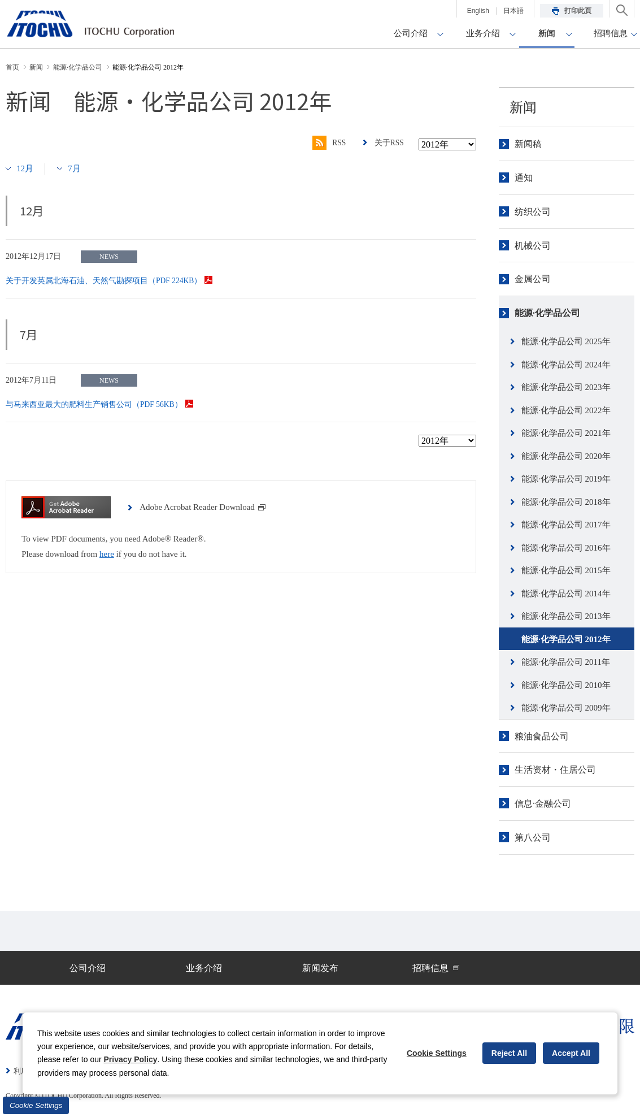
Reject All (509, 1053)
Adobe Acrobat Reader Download (203, 507)
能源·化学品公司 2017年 (566, 524)
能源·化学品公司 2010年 (566, 685)
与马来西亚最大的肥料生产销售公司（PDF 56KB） (100, 404)
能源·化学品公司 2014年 (566, 593)
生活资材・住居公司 (555, 769)
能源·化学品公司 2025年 (566, 341)
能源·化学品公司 (547, 313)
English (478, 11)
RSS (328, 143)
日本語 (513, 11)
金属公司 (533, 279)
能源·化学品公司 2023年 (566, 387)
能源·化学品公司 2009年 (566, 707)
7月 (75, 168)
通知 (524, 178)
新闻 (523, 107)
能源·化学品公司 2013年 (566, 616)
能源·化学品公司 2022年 (566, 410)
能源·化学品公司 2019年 (566, 478)
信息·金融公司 (543, 803)
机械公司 (533, 245)
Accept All (571, 1053)
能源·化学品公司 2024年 (566, 364)
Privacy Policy (131, 1059)
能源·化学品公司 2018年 (566, 501)
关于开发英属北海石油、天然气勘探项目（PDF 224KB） (110, 280)
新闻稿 (528, 144)
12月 (25, 168)
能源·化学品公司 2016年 (566, 547)
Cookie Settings (36, 1105)
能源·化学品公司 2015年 (566, 570)
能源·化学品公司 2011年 (565, 661)
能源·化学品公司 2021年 (566, 433)
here (106, 553)
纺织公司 (533, 212)
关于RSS (389, 142)
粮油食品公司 (542, 736)
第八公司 (533, 837)
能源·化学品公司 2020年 (566, 456)
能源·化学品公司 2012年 (566, 639)
